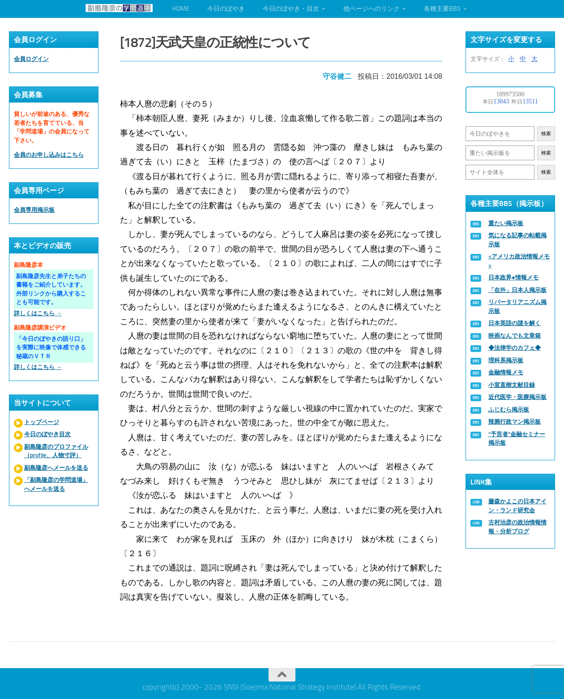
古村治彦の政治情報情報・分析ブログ (517, 527)
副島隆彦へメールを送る (56, 467)
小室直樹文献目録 (511, 385)
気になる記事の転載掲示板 (517, 240)
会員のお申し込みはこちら (49, 154)
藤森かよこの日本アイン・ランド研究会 (517, 506)
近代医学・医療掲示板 (517, 397)
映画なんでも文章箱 (514, 335)
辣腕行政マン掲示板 (514, 421)
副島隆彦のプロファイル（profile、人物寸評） (56, 451)
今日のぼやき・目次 (291, 9)
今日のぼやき (226, 9)
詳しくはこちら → (38, 313)
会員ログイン (31, 59)
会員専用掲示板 (34, 209)
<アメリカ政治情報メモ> (519, 261)
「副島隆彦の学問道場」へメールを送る (56, 484)
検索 (546, 134)
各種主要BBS (442, 9)
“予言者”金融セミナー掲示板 (516, 438)
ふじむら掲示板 (508, 409)
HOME (180, 9)
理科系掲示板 (505, 360)
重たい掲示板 (505, 223)
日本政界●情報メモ (513, 277)
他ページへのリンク (371, 9)
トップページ (41, 422)
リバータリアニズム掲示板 (517, 306)
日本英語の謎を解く (514, 323)
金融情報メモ (505, 372)
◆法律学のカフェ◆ (514, 347)
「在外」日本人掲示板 (517, 290)
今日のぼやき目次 (47, 434)
